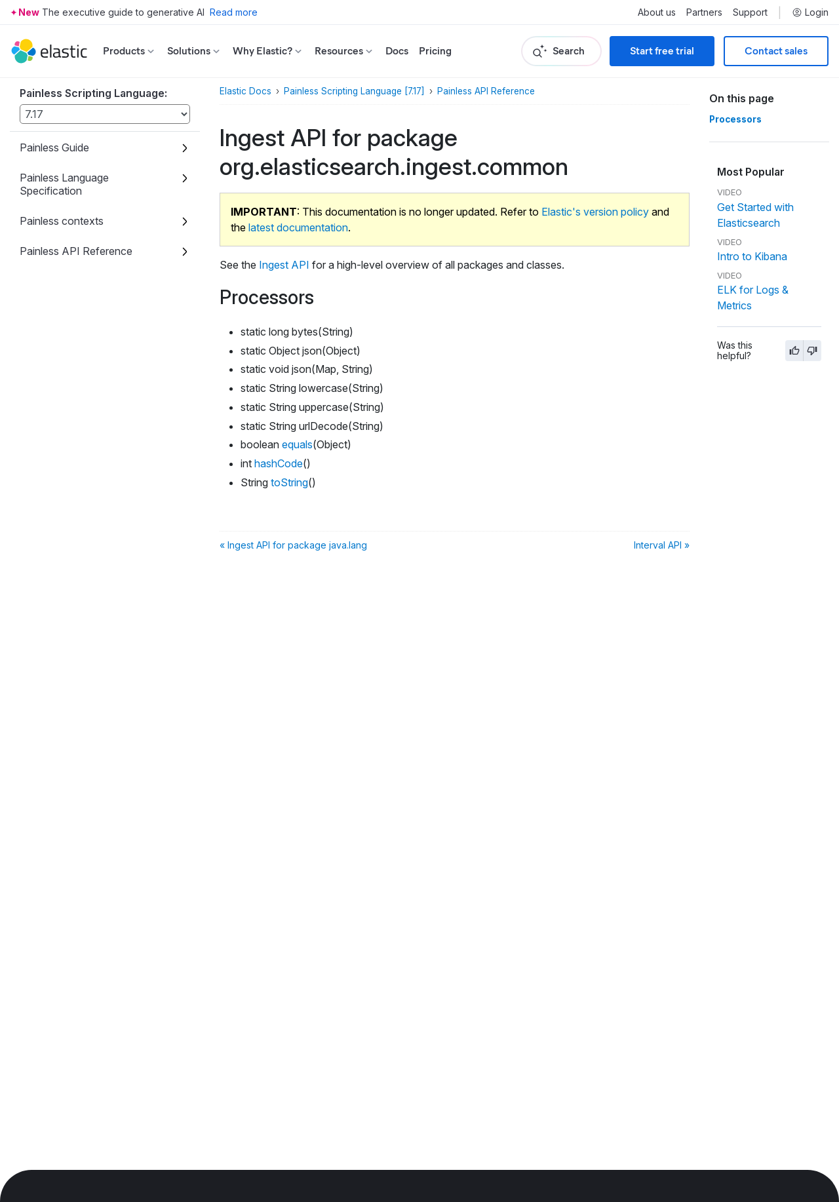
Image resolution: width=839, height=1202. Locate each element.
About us (657, 12)
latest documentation (298, 227)
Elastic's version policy (595, 211)
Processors (735, 119)
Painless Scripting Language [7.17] (354, 91)
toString (289, 482)
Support (750, 12)
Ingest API (284, 264)
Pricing (435, 51)
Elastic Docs (245, 91)
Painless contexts (62, 220)
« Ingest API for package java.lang (293, 545)
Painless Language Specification (64, 184)
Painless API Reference (76, 251)
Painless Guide (54, 147)
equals (297, 444)
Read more (234, 12)
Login (810, 12)
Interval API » (662, 545)
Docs (396, 51)
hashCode (278, 463)
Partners (704, 12)
